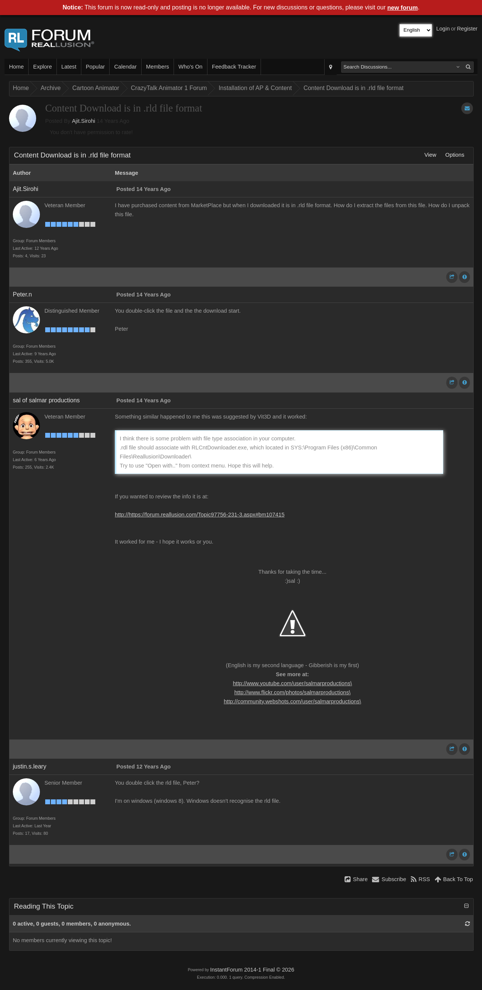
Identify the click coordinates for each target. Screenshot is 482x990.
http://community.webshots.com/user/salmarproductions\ (292, 701)
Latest (69, 67)
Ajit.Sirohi (83, 121)
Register (467, 29)
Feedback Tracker (234, 67)
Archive (51, 88)
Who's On (190, 67)
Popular (95, 67)
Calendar (125, 67)
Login (443, 29)
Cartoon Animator (95, 88)
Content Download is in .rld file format (354, 88)
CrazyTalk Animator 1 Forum (169, 88)
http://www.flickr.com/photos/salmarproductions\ (292, 692)
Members (158, 67)
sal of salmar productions (46, 400)
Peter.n (22, 294)
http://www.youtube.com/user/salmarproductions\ (292, 683)
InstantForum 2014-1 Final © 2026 (252, 970)
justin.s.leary (29, 766)
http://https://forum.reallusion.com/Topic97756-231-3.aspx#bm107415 (200, 515)
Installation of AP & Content (255, 88)
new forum (402, 8)
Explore (42, 67)
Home (16, 67)
